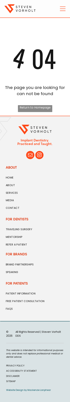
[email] (30, 155)
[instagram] (39, 155)
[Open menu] (63, 9)
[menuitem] (35, 178)
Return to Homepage (35, 107)
